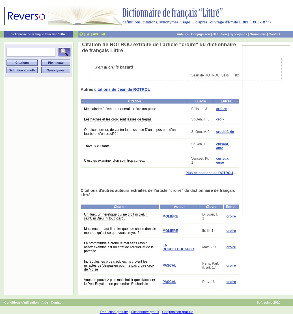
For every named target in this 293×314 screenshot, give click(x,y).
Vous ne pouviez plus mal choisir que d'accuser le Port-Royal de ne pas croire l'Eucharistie (119, 282)
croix (220, 119)
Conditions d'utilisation (21, 302)
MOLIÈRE (170, 216)
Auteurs (183, 34)
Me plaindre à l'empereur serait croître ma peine (120, 109)
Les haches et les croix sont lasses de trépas (118, 119)
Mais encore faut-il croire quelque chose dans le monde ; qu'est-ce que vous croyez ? (120, 231)
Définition (220, 34)
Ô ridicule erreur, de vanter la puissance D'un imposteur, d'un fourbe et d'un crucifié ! (130, 132)
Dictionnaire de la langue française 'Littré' (38, 34)
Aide (44, 302)
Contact (274, 34)
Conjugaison (200, 34)
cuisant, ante (222, 146)
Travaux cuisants (96, 146)
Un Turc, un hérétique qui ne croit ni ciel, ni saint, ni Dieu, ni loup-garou (116, 216)
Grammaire (258, 34)
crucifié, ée (225, 132)
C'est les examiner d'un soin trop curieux (114, 161)
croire (231, 216)
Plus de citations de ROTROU (209, 173)
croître (221, 109)
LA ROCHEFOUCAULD (178, 247)
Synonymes (238, 34)
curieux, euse (222, 160)
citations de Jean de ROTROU (122, 89)
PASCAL (169, 265)
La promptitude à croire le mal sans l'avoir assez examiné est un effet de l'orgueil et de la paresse (119, 247)
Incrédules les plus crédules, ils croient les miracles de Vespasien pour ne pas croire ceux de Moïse (119, 265)
